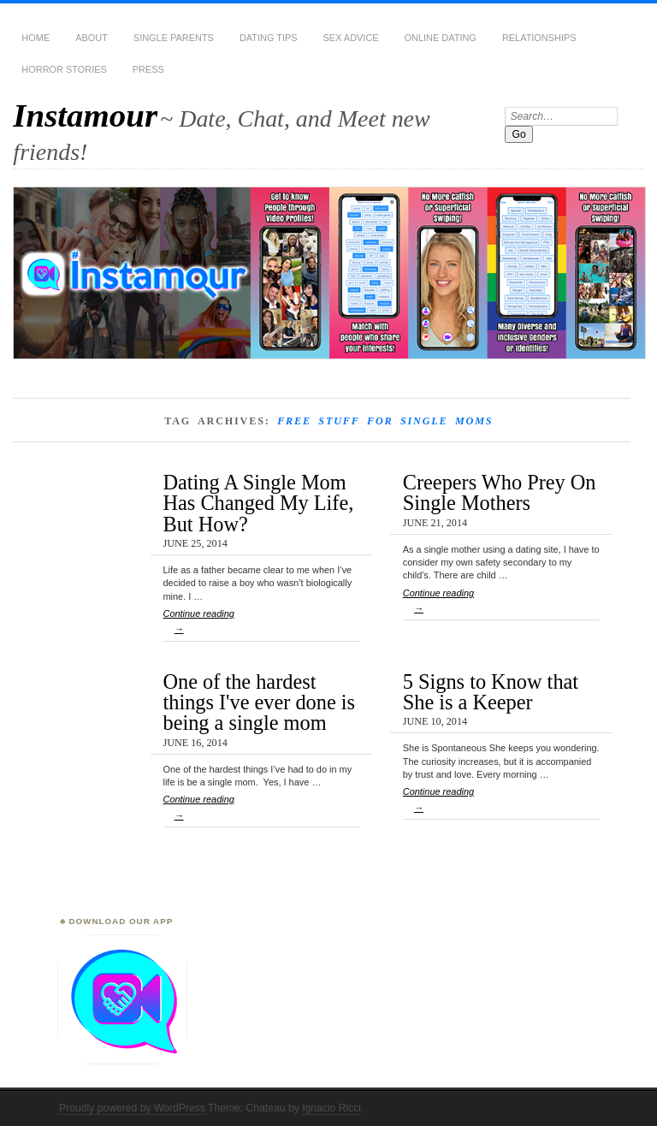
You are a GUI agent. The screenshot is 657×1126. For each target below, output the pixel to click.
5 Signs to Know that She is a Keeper (490, 692)
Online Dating (440, 38)
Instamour (85, 115)
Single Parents (173, 38)
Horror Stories (63, 69)
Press (148, 69)
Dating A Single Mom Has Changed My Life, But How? (258, 503)
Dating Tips (269, 38)
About (91, 38)
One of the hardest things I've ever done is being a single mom (259, 702)
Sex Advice (351, 38)
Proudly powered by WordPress (132, 1108)
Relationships (539, 38)
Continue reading (261, 625)
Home (35, 38)
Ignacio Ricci (331, 1108)
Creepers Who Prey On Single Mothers (499, 492)
